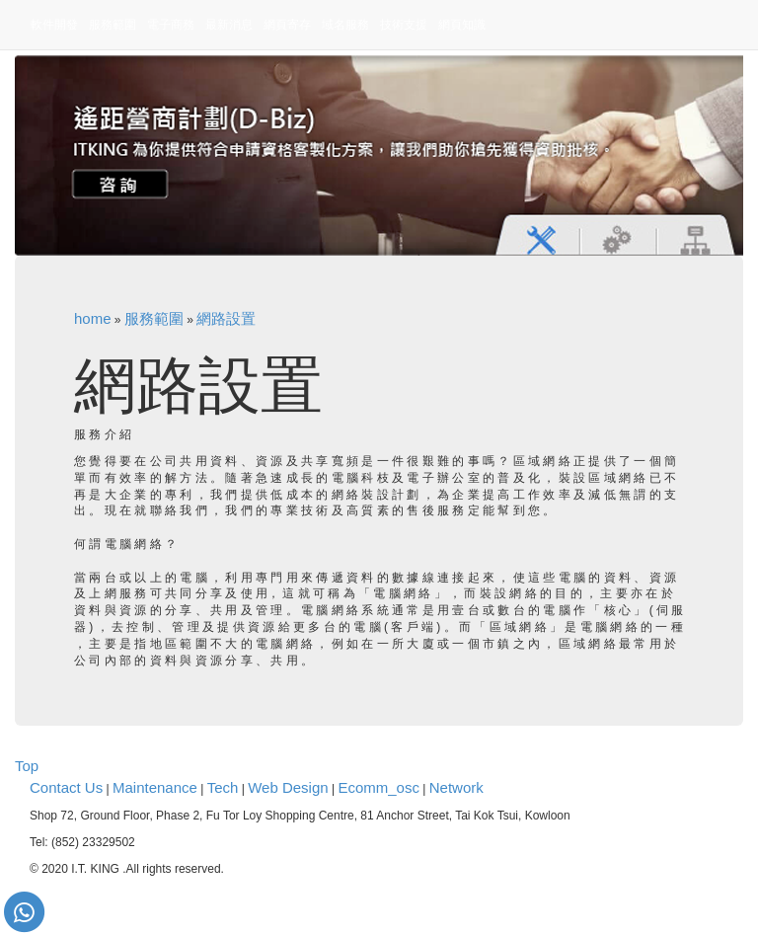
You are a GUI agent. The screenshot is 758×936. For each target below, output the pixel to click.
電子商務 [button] (170, 25)
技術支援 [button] (403, 25)
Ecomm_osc (378, 787)
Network (456, 787)
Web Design (288, 787)
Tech (223, 787)
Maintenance (155, 787)
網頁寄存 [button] (287, 25)
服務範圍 (154, 318)
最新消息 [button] (229, 25)
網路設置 (226, 318)
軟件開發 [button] (54, 25)
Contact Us (66, 787)
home (93, 318)
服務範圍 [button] (112, 25)
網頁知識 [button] (462, 25)
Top (26, 765)
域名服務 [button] (345, 25)
